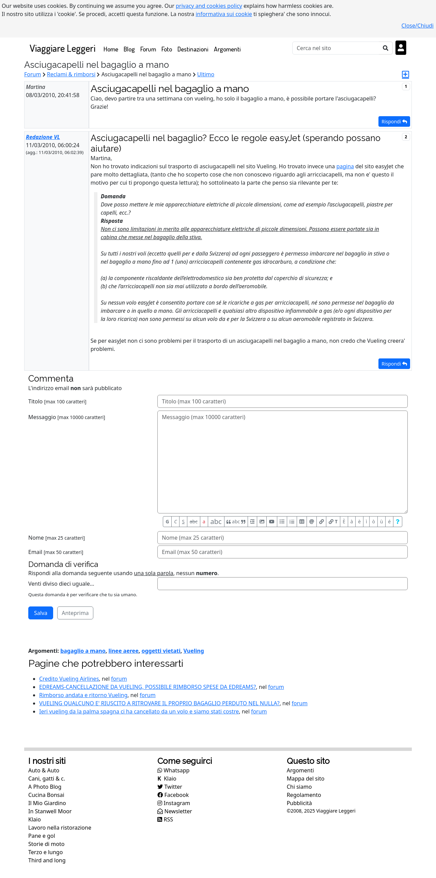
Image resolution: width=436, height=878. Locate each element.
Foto (166, 49)
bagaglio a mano (83, 650)
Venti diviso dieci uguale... (61, 583)
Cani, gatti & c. (46, 778)
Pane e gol (41, 836)
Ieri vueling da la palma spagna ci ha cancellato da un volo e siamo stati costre (139, 711)
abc (194, 521)
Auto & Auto (43, 770)
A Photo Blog (44, 786)
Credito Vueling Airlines (69, 678)
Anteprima (75, 613)
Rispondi (394, 121)
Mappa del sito (306, 778)
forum (119, 678)
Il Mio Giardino (47, 803)
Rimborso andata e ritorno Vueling (83, 695)
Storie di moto (46, 844)
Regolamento (304, 795)
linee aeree (123, 650)
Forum (148, 49)
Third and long (47, 860)
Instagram (173, 803)
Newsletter (174, 811)
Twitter (169, 786)
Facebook (173, 795)
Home (112, 48)
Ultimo (205, 74)
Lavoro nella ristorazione (59, 827)
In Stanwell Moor (50, 811)
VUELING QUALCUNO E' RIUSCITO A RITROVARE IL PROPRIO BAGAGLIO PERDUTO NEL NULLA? (159, 703)
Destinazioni (192, 49)
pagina (345, 166)
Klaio (34, 819)
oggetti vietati (160, 650)
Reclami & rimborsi (71, 74)
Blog (129, 49)
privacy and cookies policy (209, 6)
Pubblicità (299, 803)
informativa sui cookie (224, 14)
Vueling (194, 650)
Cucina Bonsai (46, 795)
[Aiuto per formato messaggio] (397, 521)
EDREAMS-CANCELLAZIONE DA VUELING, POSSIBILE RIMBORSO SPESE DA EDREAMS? (147, 687)
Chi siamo (299, 786)
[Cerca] (335, 48)
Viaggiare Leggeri (62, 48)
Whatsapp (173, 770)
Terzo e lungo (45, 852)
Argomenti (227, 49)
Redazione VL (43, 137)
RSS (165, 819)
